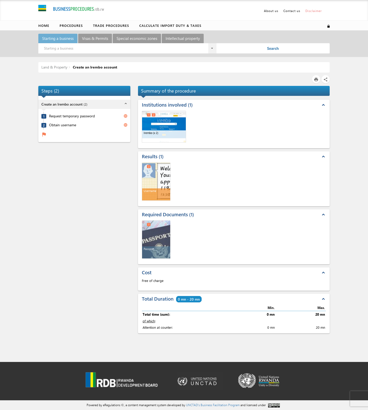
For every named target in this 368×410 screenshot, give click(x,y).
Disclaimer (313, 11)
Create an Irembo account (94, 67)
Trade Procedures (111, 25)
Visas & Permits (95, 38)
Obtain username (62, 125)
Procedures (71, 25)
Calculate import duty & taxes (170, 25)
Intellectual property (183, 38)
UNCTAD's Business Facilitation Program (213, 405)
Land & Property (54, 67)
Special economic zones (137, 38)
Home (43, 25)
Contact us (291, 11)
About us (271, 11)
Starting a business (58, 38)
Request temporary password (72, 116)
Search (273, 48)
